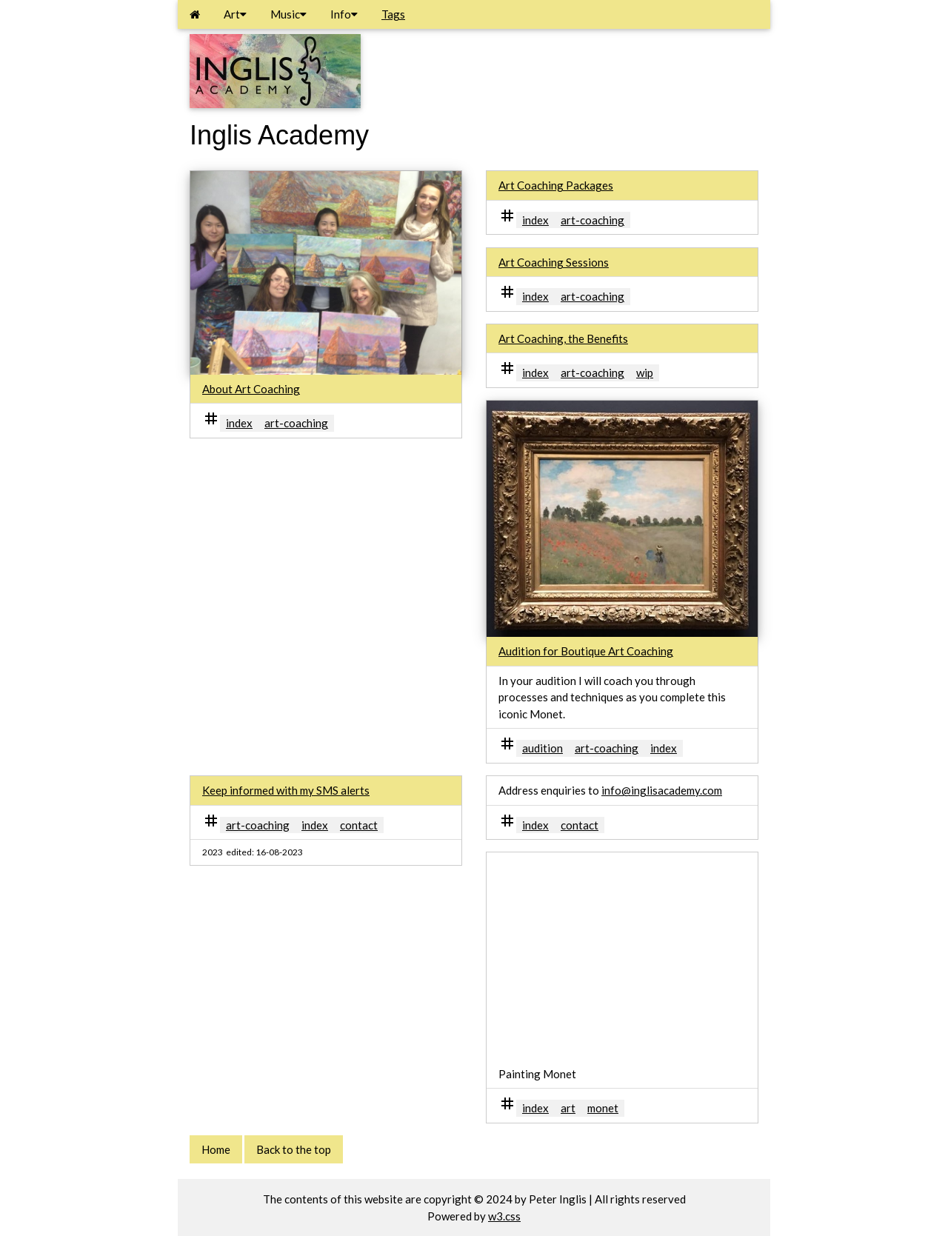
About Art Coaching (251, 388)
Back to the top (293, 1149)
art (568, 1108)
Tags (393, 14)
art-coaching (296, 423)
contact (359, 825)
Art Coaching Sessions (553, 262)
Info (344, 14)
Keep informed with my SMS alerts (286, 790)
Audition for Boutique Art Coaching (585, 651)
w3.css (504, 1216)
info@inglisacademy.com (661, 790)
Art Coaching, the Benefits (563, 338)
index (239, 423)
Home (215, 1149)
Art (235, 14)
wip (644, 372)
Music (288, 14)
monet (602, 1108)
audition (542, 748)
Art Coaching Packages (555, 185)
